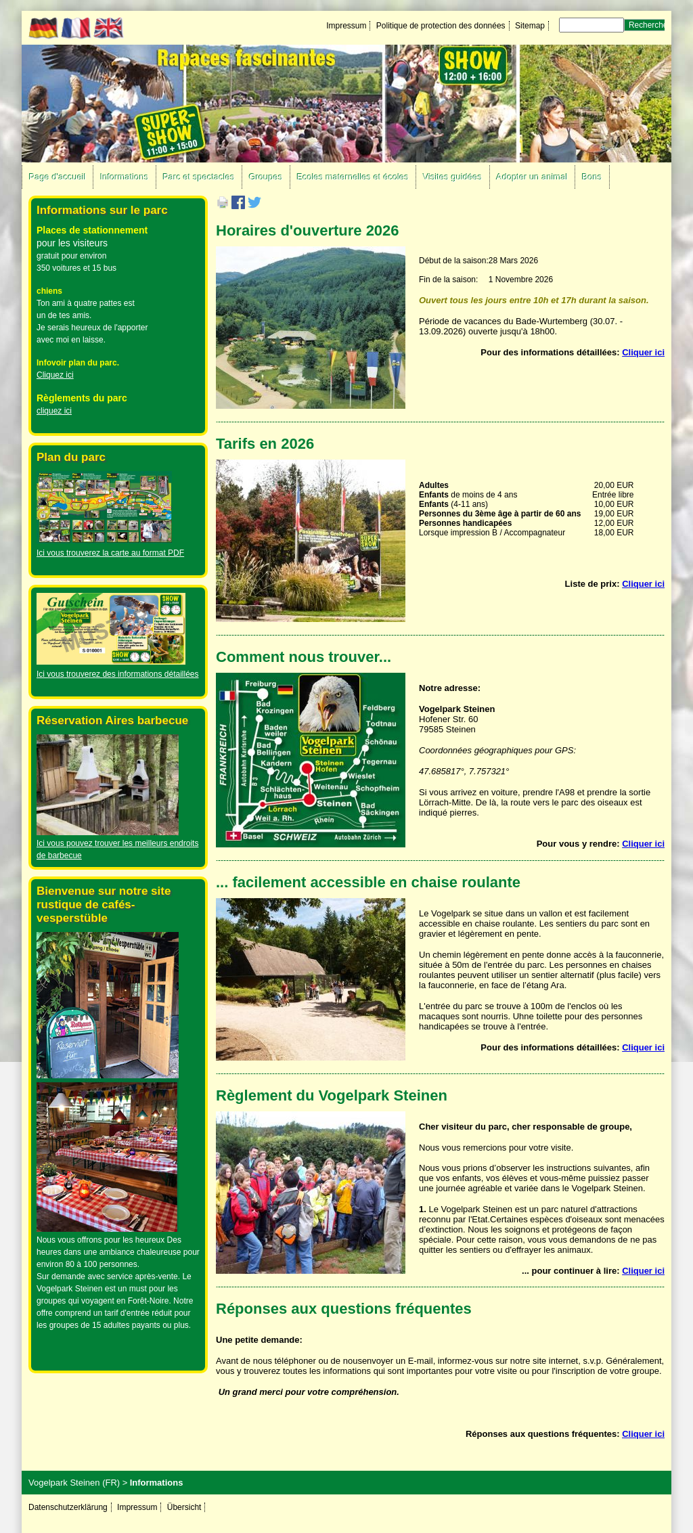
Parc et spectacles (199, 177)
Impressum (346, 25)
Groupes (266, 177)
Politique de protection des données (441, 25)
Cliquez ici (55, 375)
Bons (592, 177)
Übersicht (184, 1507)
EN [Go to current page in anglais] (108, 28)
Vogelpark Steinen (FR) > (77, 1483)
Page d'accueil (57, 177)
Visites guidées (452, 177)
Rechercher (649, 25)
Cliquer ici (643, 352)
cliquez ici (54, 411)
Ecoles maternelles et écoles (353, 177)
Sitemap (530, 25)
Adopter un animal (532, 177)
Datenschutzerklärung (68, 1507)
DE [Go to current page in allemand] (43, 28)
